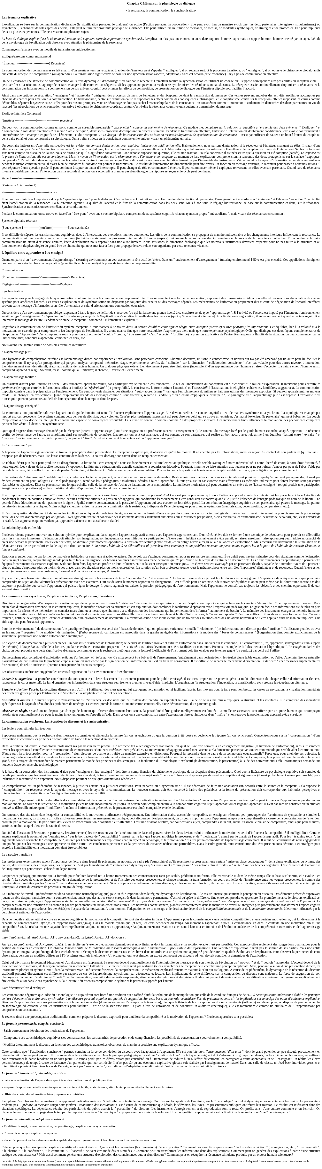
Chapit (132, 3)
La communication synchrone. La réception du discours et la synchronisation (55, 721)
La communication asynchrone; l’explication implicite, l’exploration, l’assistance (58, 596)
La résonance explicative (19, 17)
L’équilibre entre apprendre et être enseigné (32, 252)
